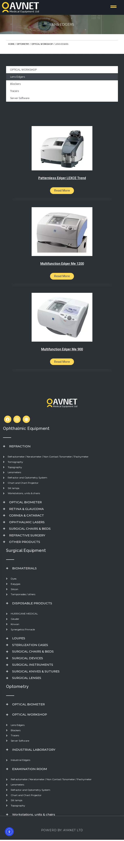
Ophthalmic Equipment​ (26, 428)
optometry (23, 44)
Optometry (17, 686)
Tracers (14, 91)
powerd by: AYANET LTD (62, 836)
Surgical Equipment (26, 550)
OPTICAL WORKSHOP (42, 44)
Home (11, 44)
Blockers (15, 83)
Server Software (19, 98)
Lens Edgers (17, 76)
